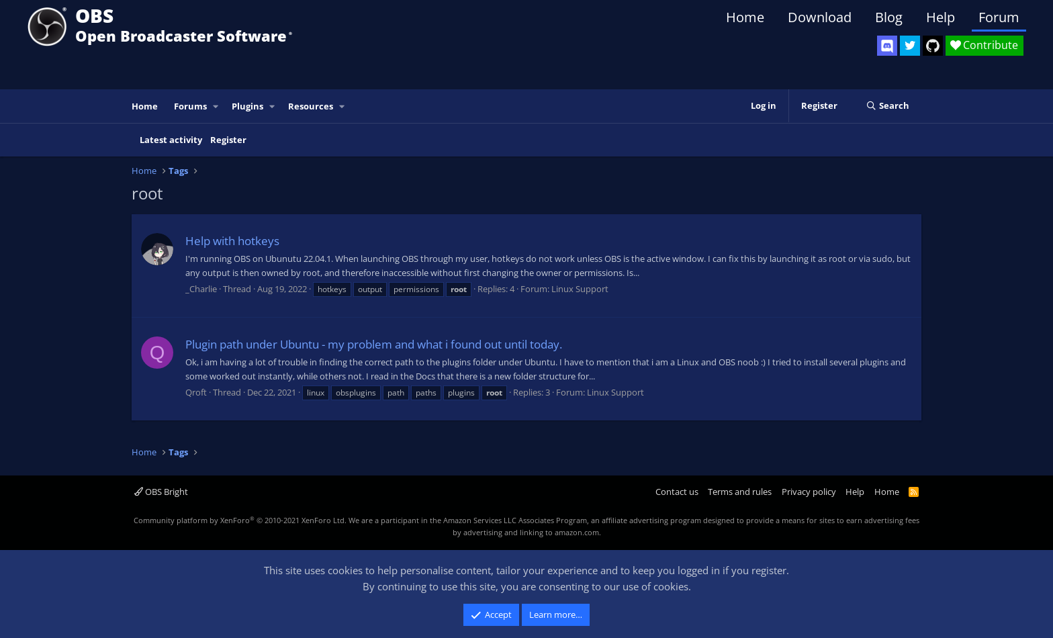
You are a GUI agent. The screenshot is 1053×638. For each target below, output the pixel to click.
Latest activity (171, 140)
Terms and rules (740, 492)
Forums (190, 106)
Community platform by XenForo (240, 520)
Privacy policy (809, 492)
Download (820, 17)
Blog (889, 17)
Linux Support (579, 289)
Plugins (247, 106)
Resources (310, 106)
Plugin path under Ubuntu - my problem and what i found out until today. (373, 344)
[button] (216, 106)
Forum (998, 17)
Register (228, 140)
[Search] (887, 106)
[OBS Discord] (887, 46)
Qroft (196, 392)
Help (940, 17)
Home (745, 17)
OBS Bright (161, 492)
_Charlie (201, 289)
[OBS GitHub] (933, 46)
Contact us (676, 492)
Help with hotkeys (232, 240)
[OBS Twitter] (910, 46)
